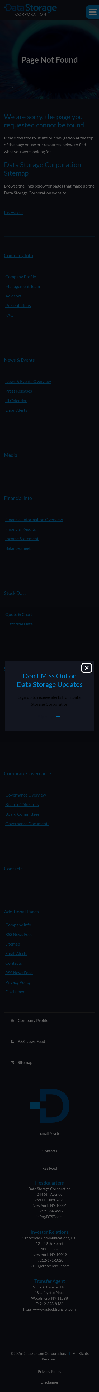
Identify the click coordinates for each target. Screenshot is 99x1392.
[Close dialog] (86, 668)
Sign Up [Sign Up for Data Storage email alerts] (46, 717)
